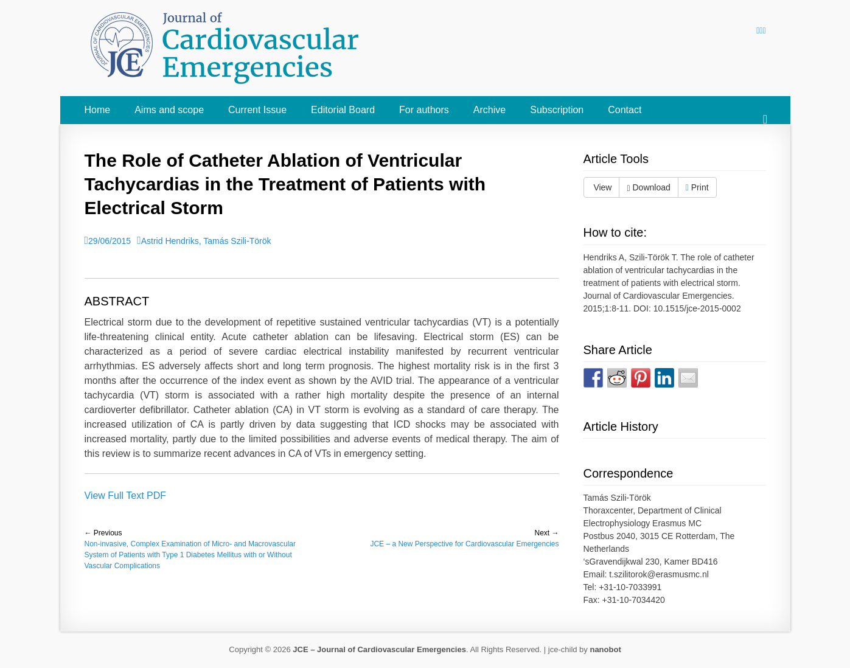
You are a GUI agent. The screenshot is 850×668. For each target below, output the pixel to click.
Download (648, 188)
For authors (424, 110)
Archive (489, 110)
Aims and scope (169, 110)
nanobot (605, 649)
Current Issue (257, 110)
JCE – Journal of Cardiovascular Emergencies (379, 649)
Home (98, 110)
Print (697, 187)
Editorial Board (343, 110)
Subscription (557, 110)
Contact (624, 110)
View (601, 187)
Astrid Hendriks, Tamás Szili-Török (206, 241)
